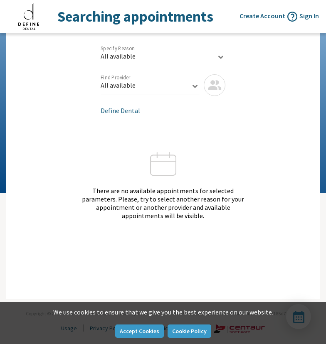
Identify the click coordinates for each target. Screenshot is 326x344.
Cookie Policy (189, 331)
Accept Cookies (139, 331)
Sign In (309, 15)
